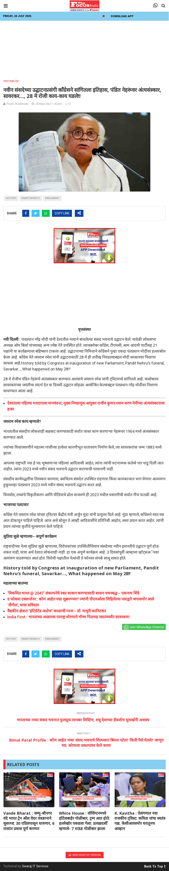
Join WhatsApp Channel (144, 627)
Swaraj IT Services (35, 866)
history (11, 198)
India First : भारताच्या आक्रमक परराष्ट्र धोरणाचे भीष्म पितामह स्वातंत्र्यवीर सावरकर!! (68, 617)
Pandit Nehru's (31, 198)
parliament (52, 198)
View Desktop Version (85, 855)
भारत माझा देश (11, 81)
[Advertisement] (84, 48)
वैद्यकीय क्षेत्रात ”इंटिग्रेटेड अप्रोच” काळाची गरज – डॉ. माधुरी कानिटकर (56, 611)
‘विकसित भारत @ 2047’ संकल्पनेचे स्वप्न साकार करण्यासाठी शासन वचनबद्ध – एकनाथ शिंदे (73, 593)
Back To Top (154, 866)
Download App (122, 16)
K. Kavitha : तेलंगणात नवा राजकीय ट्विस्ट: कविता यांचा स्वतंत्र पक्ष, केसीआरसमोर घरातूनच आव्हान (139, 820)
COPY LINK (62, 213)
